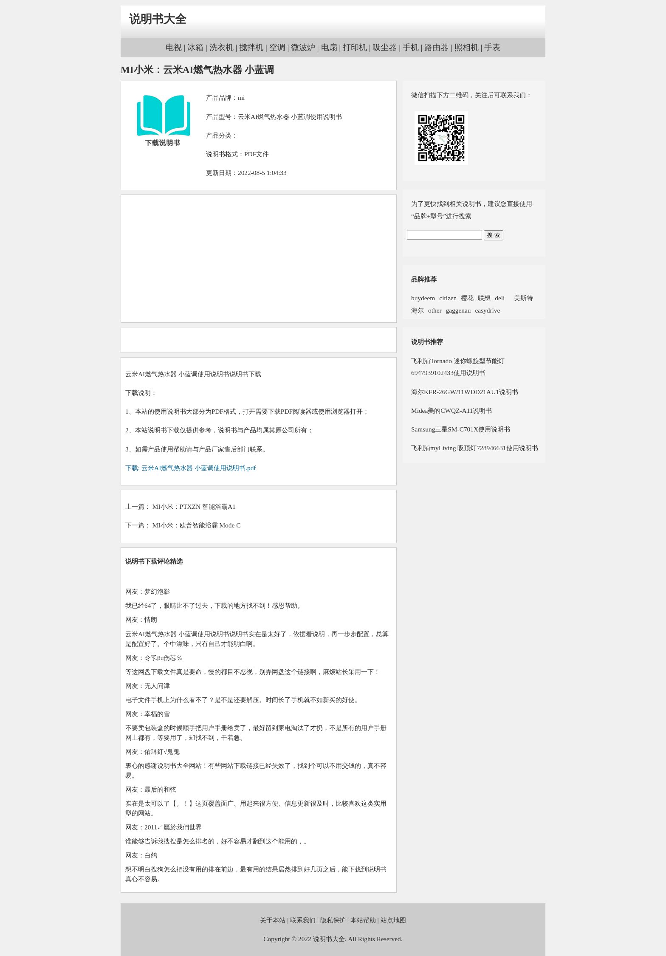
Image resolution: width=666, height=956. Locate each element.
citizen (448, 298)
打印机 (355, 47)
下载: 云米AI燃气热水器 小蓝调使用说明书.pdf (190, 467)
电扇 (329, 47)
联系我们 (303, 920)
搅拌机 (251, 47)
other (435, 310)
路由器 (436, 47)
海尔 (417, 310)
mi (241, 97)
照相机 (466, 47)
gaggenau (458, 310)
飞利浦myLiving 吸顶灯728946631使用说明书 (474, 447)
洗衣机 (221, 47)
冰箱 (195, 47)
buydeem (423, 298)
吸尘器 (385, 47)
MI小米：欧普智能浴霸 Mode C (196, 525)
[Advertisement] (258, 258)
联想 (484, 298)
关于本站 (272, 920)
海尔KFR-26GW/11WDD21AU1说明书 (464, 391)
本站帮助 (363, 920)
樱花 (467, 298)
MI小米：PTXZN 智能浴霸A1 (194, 506)
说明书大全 (157, 19)
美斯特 (521, 298)
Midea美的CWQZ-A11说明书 (451, 410)
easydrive (487, 310)
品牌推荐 (424, 279)
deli (500, 298)
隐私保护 (333, 920)
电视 (174, 47)
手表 (492, 47)
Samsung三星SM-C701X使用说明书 (460, 429)
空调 (277, 47)
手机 (411, 47)
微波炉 (303, 47)
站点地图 (393, 920)
